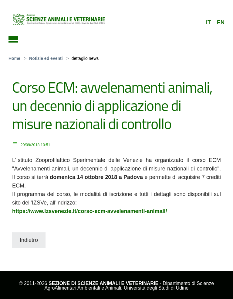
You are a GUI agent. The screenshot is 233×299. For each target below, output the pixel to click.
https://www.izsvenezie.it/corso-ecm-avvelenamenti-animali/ (89, 211)
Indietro (29, 240)
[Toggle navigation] (13, 38)
